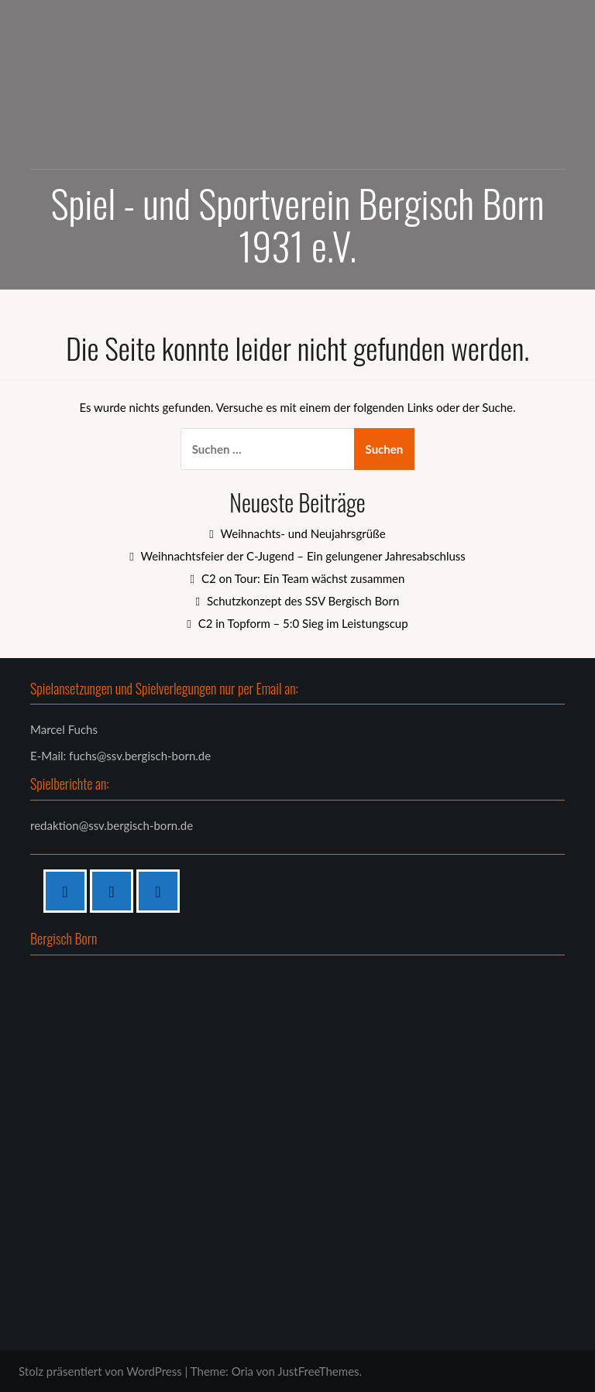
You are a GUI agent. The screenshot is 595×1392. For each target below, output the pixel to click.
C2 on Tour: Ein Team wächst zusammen (302, 578)
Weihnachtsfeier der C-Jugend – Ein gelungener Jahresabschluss (302, 556)
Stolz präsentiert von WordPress (100, 1371)
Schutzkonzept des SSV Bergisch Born (303, 601)
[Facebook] (69, 891)
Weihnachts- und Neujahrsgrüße (303, 533)
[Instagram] (115, 891)
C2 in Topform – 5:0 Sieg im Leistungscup (303, 623)
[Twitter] (162, 891)
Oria (242, 1371)
